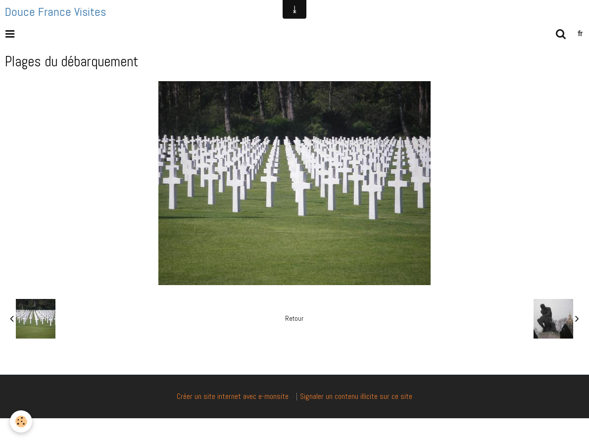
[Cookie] (21, 421)
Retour (294, 318)
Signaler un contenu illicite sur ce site (356, 396)
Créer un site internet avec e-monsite (233, 396)
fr (580, 33)
